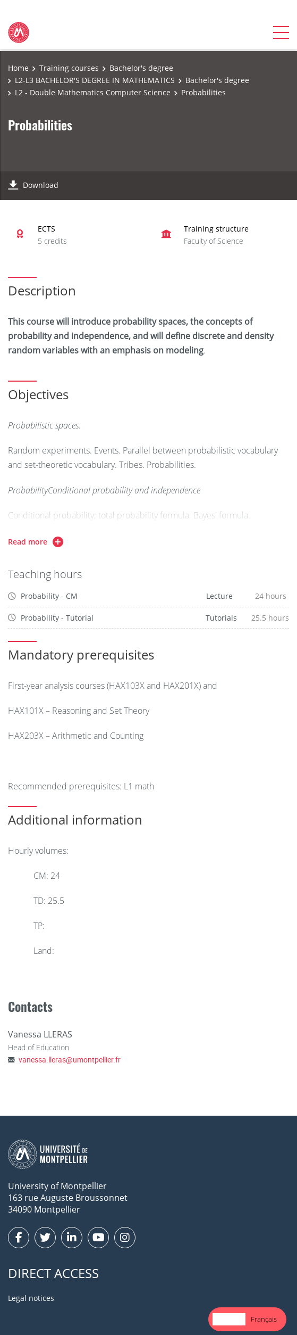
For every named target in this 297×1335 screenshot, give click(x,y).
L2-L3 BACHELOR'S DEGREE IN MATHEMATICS (95, 80)
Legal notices (31, 1298)
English (229, 1319)
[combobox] (229, 1319)
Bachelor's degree (141, 68)
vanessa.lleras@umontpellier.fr (70, 1059)
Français (264, 1319)
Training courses (69, 68)
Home (18, 68)
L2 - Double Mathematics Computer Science (93, 92)
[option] (263, 1319)
